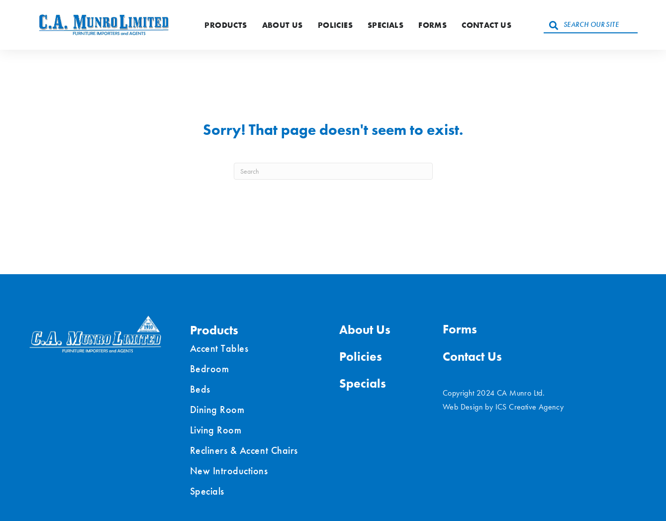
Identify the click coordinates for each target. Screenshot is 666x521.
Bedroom (209, 368)
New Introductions (229, 470)
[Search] (333, 171)
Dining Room (217, 409)
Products (225, 25)
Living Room (216, 429)
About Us (282, 25)
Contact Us (486, 25)
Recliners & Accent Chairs (244, 450)
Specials (385, 25)
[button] (554, 24)
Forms (432, 25)
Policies (335, 25)
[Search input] (591, 24)
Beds (200, 389)
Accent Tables (219, 348)
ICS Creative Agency (529, 407)
